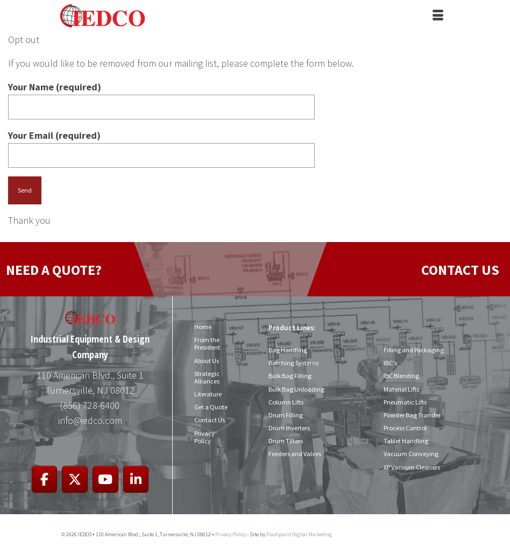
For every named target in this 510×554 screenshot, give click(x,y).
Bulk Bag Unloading (295, 389)
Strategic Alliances (206, 377)
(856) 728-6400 (89, 405)
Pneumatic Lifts (405, 402)
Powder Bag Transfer (412, 415)
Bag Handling (287, 350)
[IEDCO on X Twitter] (75, 479)
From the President (207, 343)
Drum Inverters (289, 428)
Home (202, 327)
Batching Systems (293, 363)
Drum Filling (285, 415)
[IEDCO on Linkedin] (136, 479)
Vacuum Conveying (411, 454)
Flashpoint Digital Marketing (299, 534)
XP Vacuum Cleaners (412, 467)
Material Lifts (401, 389)
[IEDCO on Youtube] (105, 479)
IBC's (390, 363)
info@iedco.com (90, 420)
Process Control (405, 428)
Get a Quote (211, 407)
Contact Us (209, 420)
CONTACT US (460, 270)
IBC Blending (401, 376)
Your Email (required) (161, 145)
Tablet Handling (406, 441)
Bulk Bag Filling (289, 376)
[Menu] (437, 16)
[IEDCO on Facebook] (45, 479)
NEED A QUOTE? (54, 270)
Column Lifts (285, 402)
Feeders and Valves (294, 454)
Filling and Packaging (413, 350)
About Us (206, 361)
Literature (208, 394)
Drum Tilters (285, 441)
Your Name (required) (161, 97)
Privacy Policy (204, 437)
